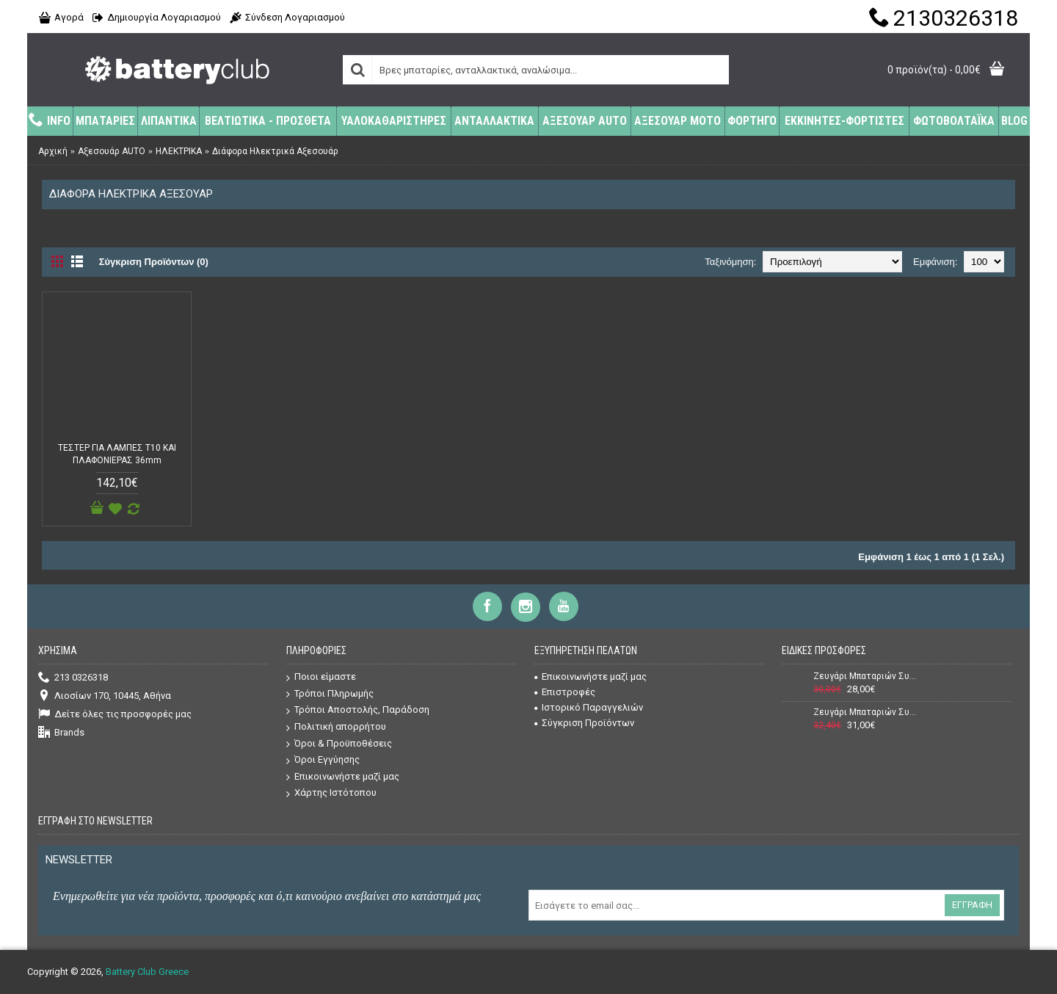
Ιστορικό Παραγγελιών (588, 707)
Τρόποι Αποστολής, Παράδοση (357, 710)
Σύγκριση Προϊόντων (584, 722)
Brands (61, 733)
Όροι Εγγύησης (323, 760)
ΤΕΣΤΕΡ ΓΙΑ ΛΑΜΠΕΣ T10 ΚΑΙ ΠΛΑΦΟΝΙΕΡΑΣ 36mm (117, 454)
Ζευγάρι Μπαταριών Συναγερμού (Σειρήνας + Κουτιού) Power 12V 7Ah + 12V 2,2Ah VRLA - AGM (865, 712)
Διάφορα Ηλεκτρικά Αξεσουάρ (275, 151)
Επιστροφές (564, 691)
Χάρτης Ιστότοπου (331, 793)
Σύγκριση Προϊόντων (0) (153, 261)
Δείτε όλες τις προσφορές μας (115, 715)
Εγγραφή (972, 904)
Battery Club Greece (147, 971)
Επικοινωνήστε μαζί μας (342, 777)
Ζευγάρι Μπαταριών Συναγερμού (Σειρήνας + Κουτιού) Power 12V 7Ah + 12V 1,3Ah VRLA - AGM (865, 676)
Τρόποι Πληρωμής (330, 694)
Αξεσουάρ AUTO (111, 151)
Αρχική (53, 151)
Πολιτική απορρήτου (336, 727)
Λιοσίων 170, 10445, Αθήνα (104, 696)
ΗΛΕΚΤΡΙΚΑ (179, 151)
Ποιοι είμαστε (321, 677)
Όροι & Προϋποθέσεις (339, 744)
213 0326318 (73, 678)
